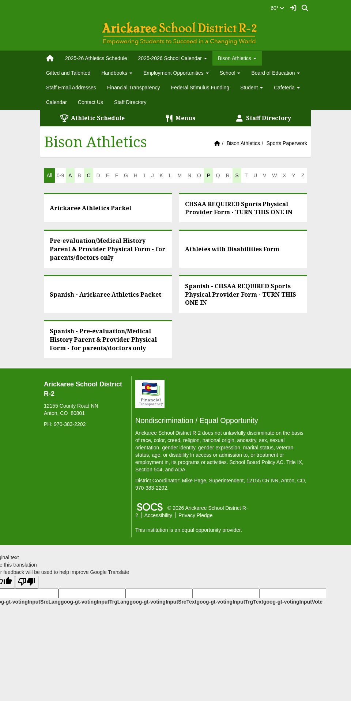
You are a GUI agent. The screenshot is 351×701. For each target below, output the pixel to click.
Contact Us (90, 102)
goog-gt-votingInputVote (292, 602)
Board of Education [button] (275, 73)
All (49, 175)
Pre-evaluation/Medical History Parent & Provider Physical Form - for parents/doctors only (107, 249)
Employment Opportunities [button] (176, 73)
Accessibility (158, 515)
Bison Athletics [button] (237, 58)
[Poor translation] (26, 582)
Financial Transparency (133, 87)
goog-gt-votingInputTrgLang (95, 602)
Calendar (56, 102)
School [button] (230, 73)
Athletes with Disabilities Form (232, 249)
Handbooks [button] (116, 73)
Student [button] (251, 87)
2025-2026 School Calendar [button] (172, 58)
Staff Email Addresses (71, 87)
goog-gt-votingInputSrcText (162, 602)
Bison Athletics (243, 143)
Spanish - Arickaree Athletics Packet (105, 294)
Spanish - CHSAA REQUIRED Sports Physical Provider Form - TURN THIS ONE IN (240, 294)
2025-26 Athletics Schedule (96, 58)
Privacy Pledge (195, 515)
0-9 (60, 175)
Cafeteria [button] (287, 87)
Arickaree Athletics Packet (91, 208)
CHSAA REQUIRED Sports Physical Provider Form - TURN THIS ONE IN (238, 208)
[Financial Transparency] (150, 393)
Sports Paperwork (287, 143)
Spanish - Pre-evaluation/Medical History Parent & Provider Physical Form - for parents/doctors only (103, 339)
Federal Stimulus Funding (200, 87)
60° (277, 8)
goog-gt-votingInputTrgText (229, 602)
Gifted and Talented (68, 73)
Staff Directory (130, 102)
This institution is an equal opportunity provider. (188, 530)
